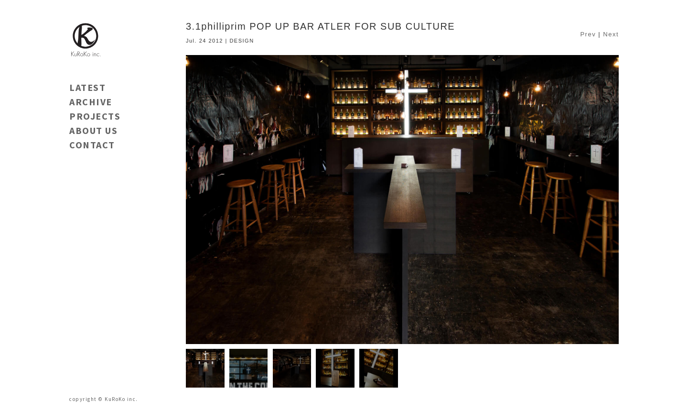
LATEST (87, 87)
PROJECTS (94, 116)
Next (611, 34)
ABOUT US (93, 130)
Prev (588, 34)
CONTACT (92, 145)
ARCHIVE (90, 102)
